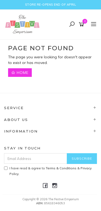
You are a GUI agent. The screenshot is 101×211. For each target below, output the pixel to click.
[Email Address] (35, 158)
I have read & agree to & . (48, 171)
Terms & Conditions (61, 168)
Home (20, 72)
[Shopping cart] (82, 24)
